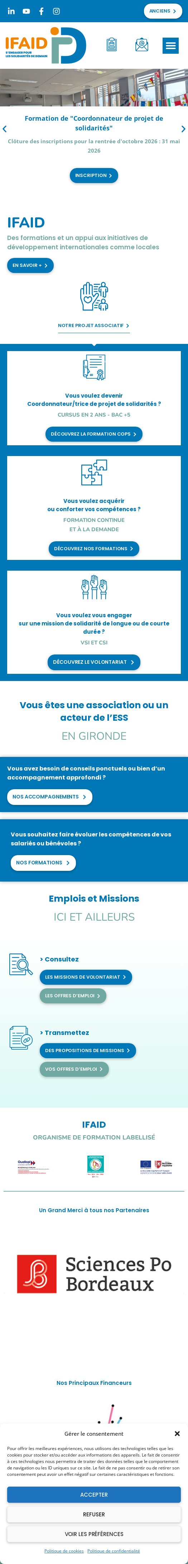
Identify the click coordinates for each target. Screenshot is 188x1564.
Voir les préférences (94, 1534)
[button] (177, 1433)
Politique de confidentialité (113, 1551)
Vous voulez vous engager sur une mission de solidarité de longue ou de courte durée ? (94, 623)
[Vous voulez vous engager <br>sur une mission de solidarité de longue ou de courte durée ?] (94, 587)
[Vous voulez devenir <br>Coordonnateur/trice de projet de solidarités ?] (94, 367)
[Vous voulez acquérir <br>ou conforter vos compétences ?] (94, 472)
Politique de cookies (64, 1551)
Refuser (94, 1514)
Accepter (93, 1494)
